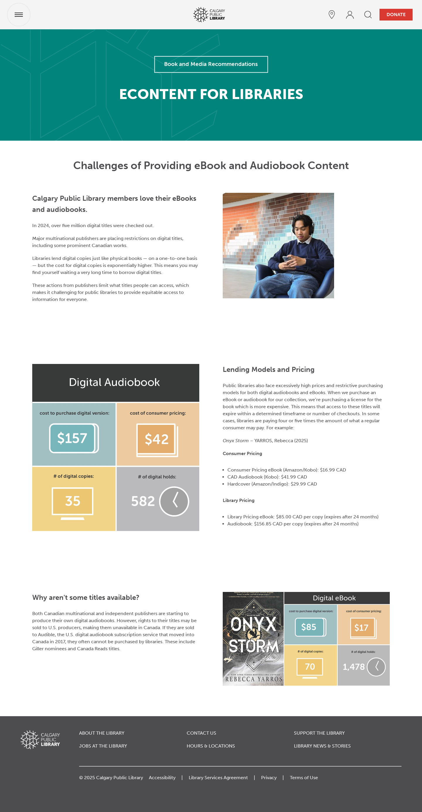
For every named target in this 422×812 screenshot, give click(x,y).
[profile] (350, 14)
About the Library (101, 733)
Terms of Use (304, 777)
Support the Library (319, 733)
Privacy (269, 777)
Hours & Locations (211, 746)
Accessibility (162, 777)
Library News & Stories (322, 746)
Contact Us (201, 733)
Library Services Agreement (218, 777)
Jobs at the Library (103, 746)
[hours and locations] (332, 14)
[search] (368, 14)
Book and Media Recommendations (211, 64)
